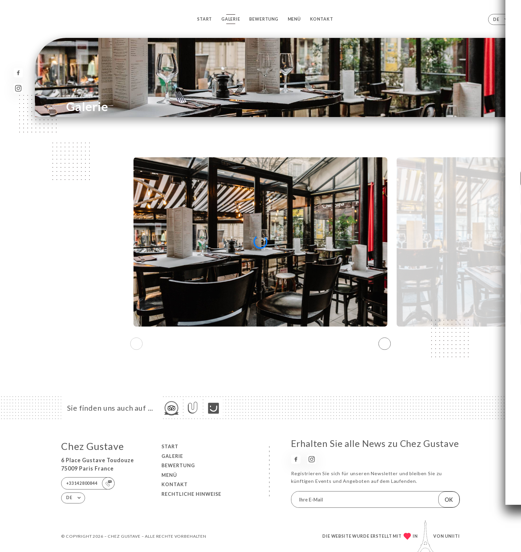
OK (449, 499)
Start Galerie (83, 96)
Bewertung (263, 19)
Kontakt (321, 19)
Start (204, 19)
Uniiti (452, 536)
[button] (384, 344)
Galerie (230, 19)
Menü (294, 19)
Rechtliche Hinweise (191, 494)
